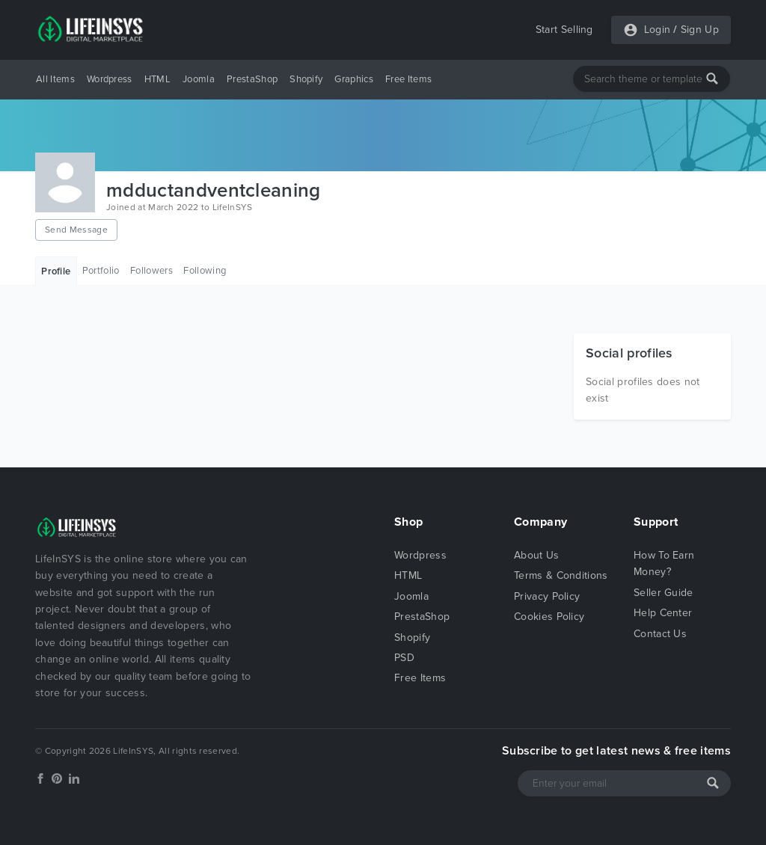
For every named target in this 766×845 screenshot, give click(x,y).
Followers (151, 271)
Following (204, 271)
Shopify (305, 79)
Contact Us (660, 633)
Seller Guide (663, 592)
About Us (537, 555)
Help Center (663, 612)
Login (657, 29)
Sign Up (700, 29)
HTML (157, 79)
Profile (55, 271)
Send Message (76, 229)
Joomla (199, 79)
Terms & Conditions (561, 575)
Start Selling (564, 29)
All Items (55, 79)
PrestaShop (252, 79)
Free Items (408, 79)
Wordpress (109, 79)
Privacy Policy (547, 596)
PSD (404, 657)
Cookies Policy (549, 616)
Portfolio (101, 271)
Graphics (353, 79)
